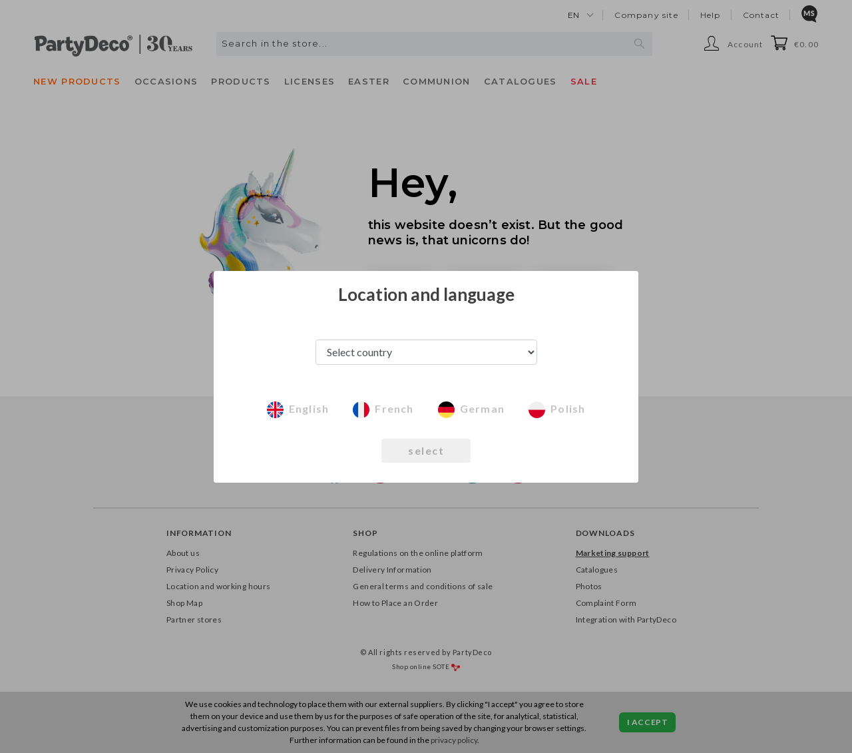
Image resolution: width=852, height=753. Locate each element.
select (426, 450)
